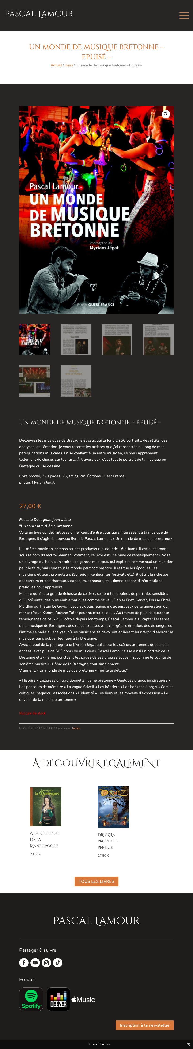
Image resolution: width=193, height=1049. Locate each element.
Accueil (56, 65)
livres (69, 65)
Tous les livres (96, 881)
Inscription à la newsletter (145, 1025)
